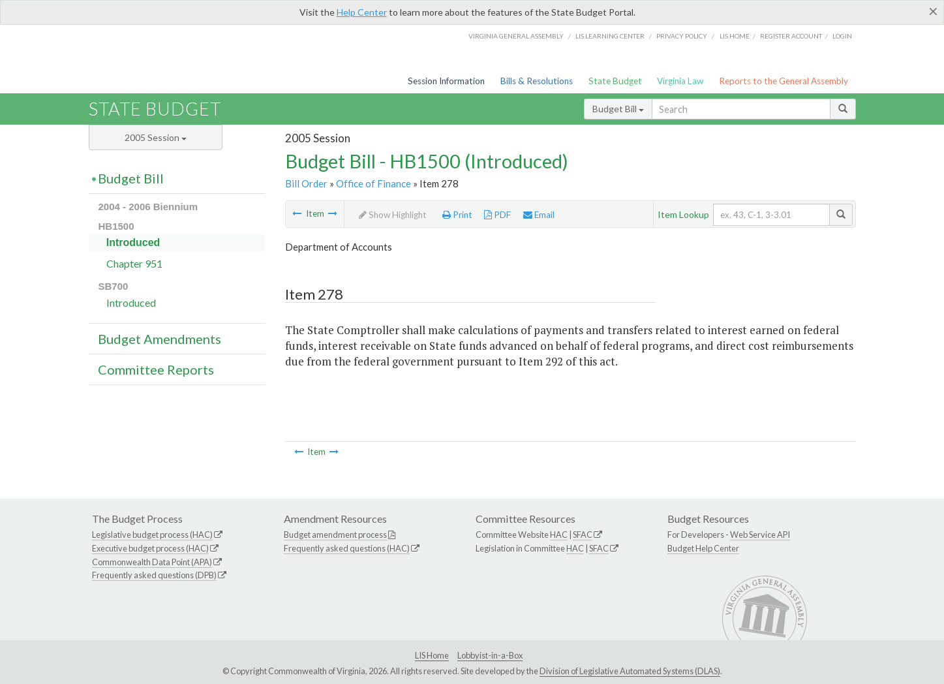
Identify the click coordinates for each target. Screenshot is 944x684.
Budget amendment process (335, 534)
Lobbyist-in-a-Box (490, 655)
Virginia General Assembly (516, 36)
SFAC (582, 534)
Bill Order (306, 183)
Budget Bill (618, 108)
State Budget (615, 81)
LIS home (735, 36)
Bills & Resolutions (536, 81)
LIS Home (432, 655)
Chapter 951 (134, 263)
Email (539, 215)
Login (842, 36)
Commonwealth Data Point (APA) (152, 562)
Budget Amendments (159, 339)
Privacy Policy (681, 36)
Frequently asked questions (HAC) (347, 548)
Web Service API (760, 534)
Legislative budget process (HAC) (152, 534)
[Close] (933, 11)
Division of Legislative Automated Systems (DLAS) (630, 671)
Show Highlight (393, 215)
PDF (497, 215)
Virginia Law (680, 81)
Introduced (133, 242)
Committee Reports (156, 369)
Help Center (362, 12)
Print (457, 215)
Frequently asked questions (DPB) (154, 575)
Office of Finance (373, 183)
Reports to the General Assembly (783, 81)
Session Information (446, 81)
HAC (559, 534)
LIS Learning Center (610, 36)
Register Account (791, 36)
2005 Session (156, 137)
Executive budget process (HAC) (150, 548)
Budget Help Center (703, 548)
